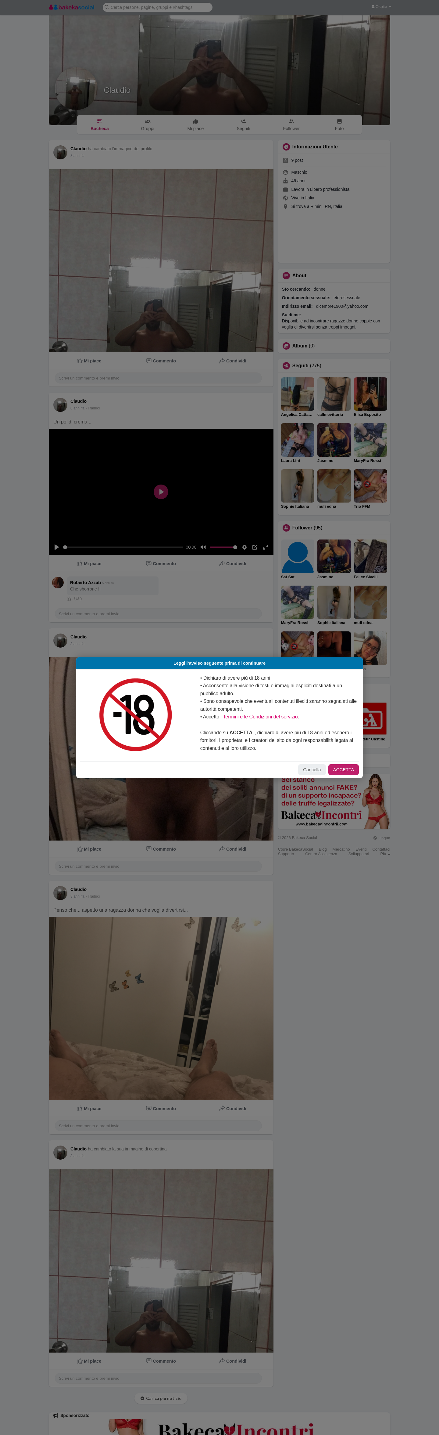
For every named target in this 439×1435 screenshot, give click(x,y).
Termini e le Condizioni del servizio (261, 716)
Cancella (306, 769)
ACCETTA (337, 769)
